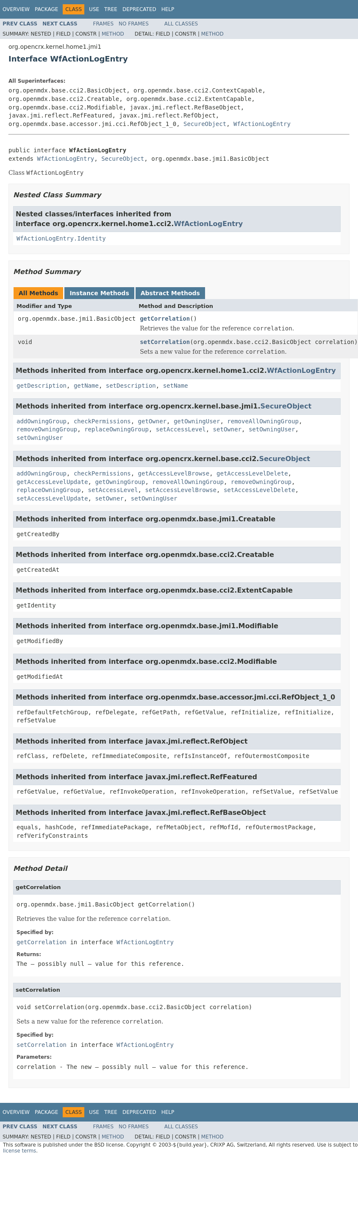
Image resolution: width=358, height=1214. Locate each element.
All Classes (181, 24)
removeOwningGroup (47, 429)
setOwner (227, 429)
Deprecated (139, 9)
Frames (103, 24)
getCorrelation (165, 318)
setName (175, 385)
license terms (19, 1151)
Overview (16, 9)
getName (86, 385)
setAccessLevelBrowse (180, 490)
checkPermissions (102, 421)
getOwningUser (197, 421)
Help (168, 9)
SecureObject (204, 123)
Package (46, 9)
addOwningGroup (42, 421)
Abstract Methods (170, 293)
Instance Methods (99, 293)
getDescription (42, 385)
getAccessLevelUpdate (52, 481)
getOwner (152, 421)
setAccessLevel (181, 429)
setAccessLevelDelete (259, 490)
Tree (110, 9)
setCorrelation (165, 341)
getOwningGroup (120, 481)
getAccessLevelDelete (252, 473)
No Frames (134, 24)
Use (94, 9)
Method (113, 34)
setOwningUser (272, 429)
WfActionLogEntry (262, 123)
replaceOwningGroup (116, 429)
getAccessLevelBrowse (174, 473)
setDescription (131, 385)
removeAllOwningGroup (263, 421)
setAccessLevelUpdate (52, 498)
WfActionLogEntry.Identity (61, 238)
